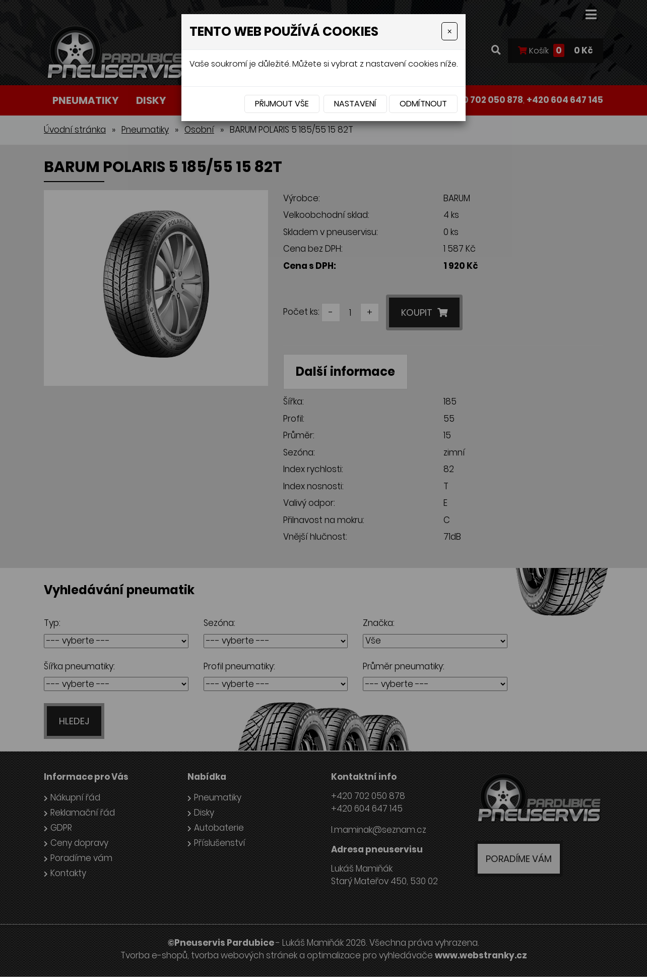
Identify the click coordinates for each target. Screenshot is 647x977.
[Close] (449, 31)
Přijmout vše (282, 103)
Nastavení (355, 103)
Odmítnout (423, 103)
